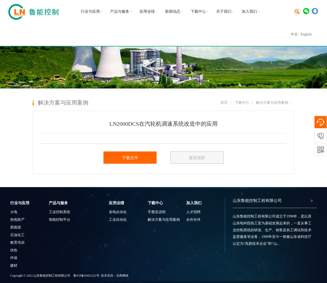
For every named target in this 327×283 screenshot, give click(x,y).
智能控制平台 (59, 220)
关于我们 (223, 11)
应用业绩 (147, 11)
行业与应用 (90, 11)
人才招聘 (193, 212)
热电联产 (17, 220)
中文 (294, 34)
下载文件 (130, 158)
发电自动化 (118, 212)
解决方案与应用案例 (272, 103)
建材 (13, 265)
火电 (13, 212)
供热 (13, 250)
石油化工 (17, 235)
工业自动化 (118, 220)
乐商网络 (122, 275)
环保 (13, 258)
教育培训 (17, 243)
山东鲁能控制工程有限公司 (257, 200)
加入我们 (249, 11)
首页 (224, 103)
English (306, 34)
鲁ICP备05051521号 (86, 275)
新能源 (15, 227)
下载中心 (198, 11)
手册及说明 (157, 212)
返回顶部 (197, 158)
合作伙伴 (193, 220)
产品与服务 (119, 11)
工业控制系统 (59, 212)
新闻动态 (172, 11)
